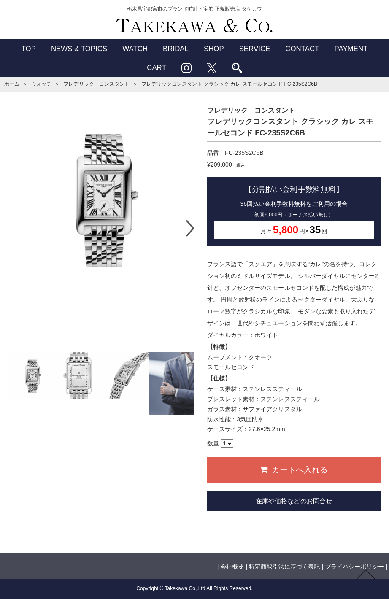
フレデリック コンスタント (96, 84)
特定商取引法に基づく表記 (284, 566)
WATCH (135, 49)
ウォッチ (41, 84)
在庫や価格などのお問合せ (294, 501)
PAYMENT (350, 49)
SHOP (214, 49)
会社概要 (232, 566)
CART (156, 68)
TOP (29, 49)
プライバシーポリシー (354, 566)
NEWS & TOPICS (79, 49)
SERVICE (254, 49)
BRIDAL (176, 49)
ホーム (11, 84)
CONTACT (302, 49)
